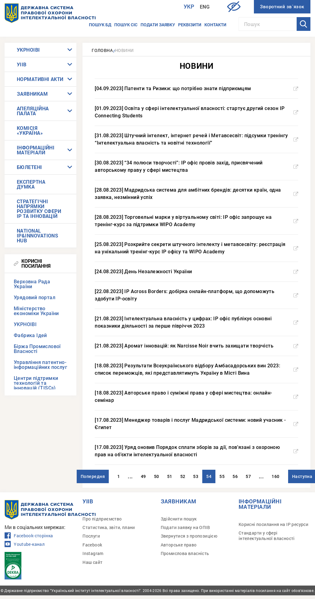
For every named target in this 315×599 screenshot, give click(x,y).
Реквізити (189, 25)
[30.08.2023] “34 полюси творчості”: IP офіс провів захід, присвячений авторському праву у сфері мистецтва (196, 166)
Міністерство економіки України (36, 311)
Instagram (93, 553)
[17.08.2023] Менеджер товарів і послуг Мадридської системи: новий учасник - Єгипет (196, 423)
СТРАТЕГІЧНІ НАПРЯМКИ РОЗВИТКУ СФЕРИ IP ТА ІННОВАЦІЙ (39, 208)
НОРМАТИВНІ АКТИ (40, 79)
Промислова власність (185, 553)
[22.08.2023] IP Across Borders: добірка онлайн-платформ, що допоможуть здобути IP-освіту (196, 295)
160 (275, 476)
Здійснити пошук (179, 519)
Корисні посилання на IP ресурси (273, 524)
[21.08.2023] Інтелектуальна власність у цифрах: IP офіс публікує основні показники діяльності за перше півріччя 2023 (196, 322)
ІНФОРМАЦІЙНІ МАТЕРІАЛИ (35, 150)
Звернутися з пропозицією (189, 536)
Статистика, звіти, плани (108, 527)
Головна (102, 50)
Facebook (92, 545)
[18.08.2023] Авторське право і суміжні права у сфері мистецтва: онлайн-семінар (196, 396)
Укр (189, 6)
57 (248, 476)
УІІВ (22, 64)
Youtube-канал (25, 544)
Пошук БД (100, 25)
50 (156, 476)
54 (208, 476)
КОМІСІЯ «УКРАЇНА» (30, 130)
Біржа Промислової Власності (37, 349)
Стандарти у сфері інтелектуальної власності (267, 535)
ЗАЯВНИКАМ (32, 93)
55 (222, 476)
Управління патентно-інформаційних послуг (40, 364)
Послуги (91, 536)
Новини (124, 50)
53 (195, 476)
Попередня (93, 476)
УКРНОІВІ (28, 49)
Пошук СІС (125, 25)
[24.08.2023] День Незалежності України (196, 271)
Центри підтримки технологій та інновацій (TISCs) (36, 383)
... (130, 476)
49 (143, 476)
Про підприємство (102, 519)
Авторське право (179, 545)
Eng (205, 7)
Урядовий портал (34, 297)
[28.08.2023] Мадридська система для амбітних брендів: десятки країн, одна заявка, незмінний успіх (196, 193)
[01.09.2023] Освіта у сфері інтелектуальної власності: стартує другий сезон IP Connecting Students (196, 112)
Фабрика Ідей (30, 335)
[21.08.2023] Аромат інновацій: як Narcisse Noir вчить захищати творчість (196, 346)
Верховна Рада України (32, 284)
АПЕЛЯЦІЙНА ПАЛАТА (33, 110)
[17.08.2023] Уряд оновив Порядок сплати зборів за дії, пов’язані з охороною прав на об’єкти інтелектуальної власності (196, 451)
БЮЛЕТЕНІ (29, 167)
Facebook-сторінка (29, 535)
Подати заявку (158, 25)
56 (235, 476)
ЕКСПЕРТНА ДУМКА (31, 184)
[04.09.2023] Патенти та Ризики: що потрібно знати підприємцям (196, 88)
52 (182, 476)
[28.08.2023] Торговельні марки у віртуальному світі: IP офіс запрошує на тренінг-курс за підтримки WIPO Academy (196, 220)
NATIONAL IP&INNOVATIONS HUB (37, 235)
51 (169, 476)
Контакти (215, 25)
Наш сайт (92, 562)
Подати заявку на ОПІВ (185, 527)
